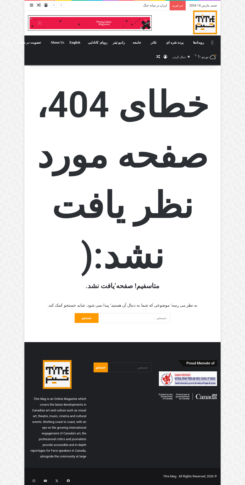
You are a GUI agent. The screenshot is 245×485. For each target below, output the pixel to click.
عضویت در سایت (29, 42)
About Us (57, 42)
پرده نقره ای (175, 42)
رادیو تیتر (119, 42)
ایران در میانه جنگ (155, 5)
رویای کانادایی (97, 42)
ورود (6, 42)
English (74, 42)
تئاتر (153, 42)
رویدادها (198, 42)
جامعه (137, 42)
